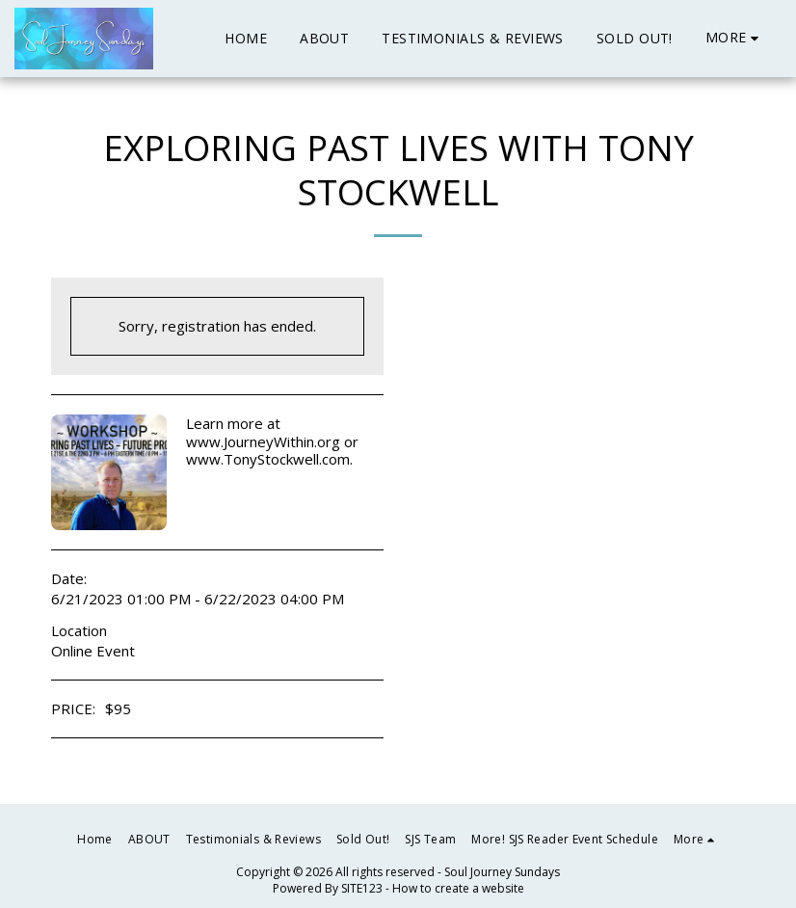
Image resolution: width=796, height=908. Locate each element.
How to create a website (458, 888)
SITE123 (362, 888)
